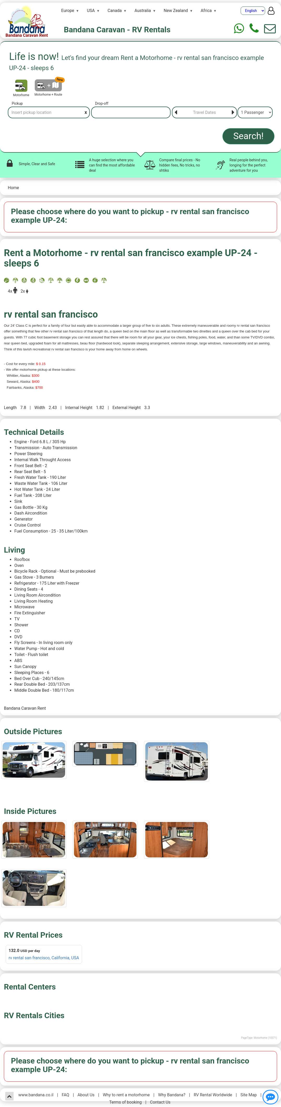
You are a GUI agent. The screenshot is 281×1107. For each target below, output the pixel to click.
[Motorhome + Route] (48, 85)
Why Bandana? (171, 1094)
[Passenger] (255, 112)
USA (91, 10)
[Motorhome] (21, 85)
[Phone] (254, 28)
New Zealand (176, 10)
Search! (248, 136)
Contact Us (160, 1102)
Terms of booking (125, 1102)
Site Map (248, 1094)
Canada (115, 10)
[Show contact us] (270, 1097)
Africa (206, 10)
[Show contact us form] (270, 28)
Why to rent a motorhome (126, 1094)
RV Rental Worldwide (213, 1094)
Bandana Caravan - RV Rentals (117, 29)
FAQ (65, 1094)
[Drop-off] (131, 112)
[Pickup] (49, 112)
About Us (86, 1094)
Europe (67, 10)
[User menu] (271, 12)
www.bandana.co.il (35, 1094)
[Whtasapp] (239, 28)
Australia (143, 10)
